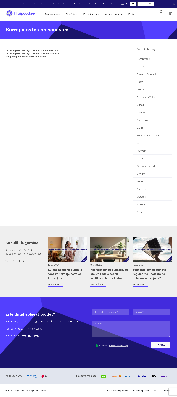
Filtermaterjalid (146, 166)
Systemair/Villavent (148, 97)
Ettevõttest (74, 13)
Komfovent (143, 58)
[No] (174, 4)
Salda (140, 127)
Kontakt (135, 13)
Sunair (140, 104)
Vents (140, 181)
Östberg (141, 189)
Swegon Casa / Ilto (148, 74)
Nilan (140, 158)
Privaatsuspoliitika (140, 390)
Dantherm (142, 120)
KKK (156, 390)
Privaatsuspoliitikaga (118, 345)
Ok (133, 4)
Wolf (139, 143)
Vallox (140, 66)
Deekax (141, 112)
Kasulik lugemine (116, 13)
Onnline (141, 173)
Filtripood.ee (18, 390)
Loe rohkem (55, 284)
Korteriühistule (93, 13)
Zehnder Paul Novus (148, 135)
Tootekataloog (54, 13)
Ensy (139, 212)
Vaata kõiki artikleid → (16, 261)
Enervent (142, 204)
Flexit (140, 81)
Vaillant (141, 196)
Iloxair (140, 89)
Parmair (141, 150)
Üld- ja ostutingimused (117, 390)
